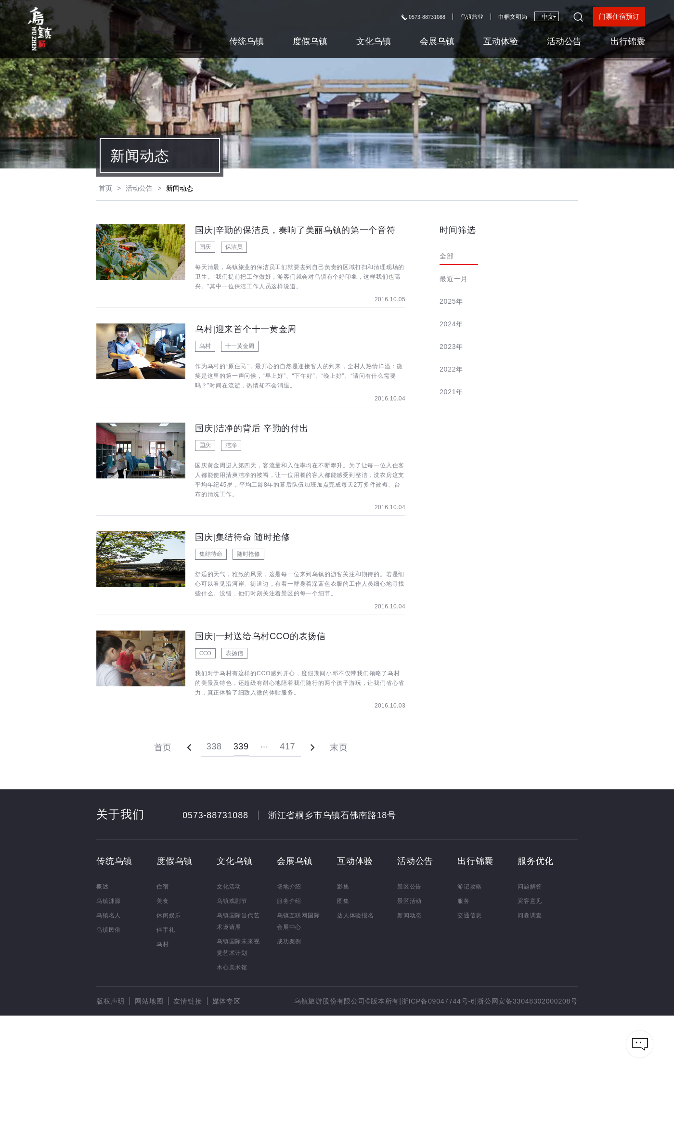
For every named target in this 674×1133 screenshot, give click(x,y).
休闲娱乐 (168, 915)
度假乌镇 (310, 41)
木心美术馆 (232, 967)
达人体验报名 (355, 915)
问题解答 (530, 886)
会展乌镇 (437, 41)
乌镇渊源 (108, 901)
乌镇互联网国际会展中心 (298, 921)
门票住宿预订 (619, 16)
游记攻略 (469, 886)
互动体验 (500, 41)
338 (214, 746)
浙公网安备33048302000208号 (527, 1001)
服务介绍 (289, 901)
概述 (102, 886)
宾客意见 (530, 901)
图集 (343, 901)
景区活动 (409, 901)
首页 (105, 188)
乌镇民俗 (108, 930)
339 (241, 746)
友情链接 (187, 1001)
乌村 (162, 944)
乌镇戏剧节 (232, 901)
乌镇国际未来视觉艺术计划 (238, 947)
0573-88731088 (423, 16)
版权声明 (110, 1001)
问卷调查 (530, 915)
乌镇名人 (108, 915)
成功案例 (289, 941)
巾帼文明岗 (512, 16)
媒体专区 (226, 1001)
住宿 (162, 886)
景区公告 (409, 886)
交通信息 (469, 915)
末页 (339, 747)
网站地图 (149, 1001)
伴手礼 (165, 930)
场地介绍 (289, 886)
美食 (162, 901)
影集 (343, 886)
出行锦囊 (627, 41)
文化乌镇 (373, 41)
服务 (463, 901)
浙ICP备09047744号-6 (438, 1001)
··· (264, 746)
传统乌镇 (246, 41)
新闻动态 (409, 915)
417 (287, 746)
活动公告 (564, 41)
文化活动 (229, 886)
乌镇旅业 (471, 16)
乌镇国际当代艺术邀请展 (238, 921)
